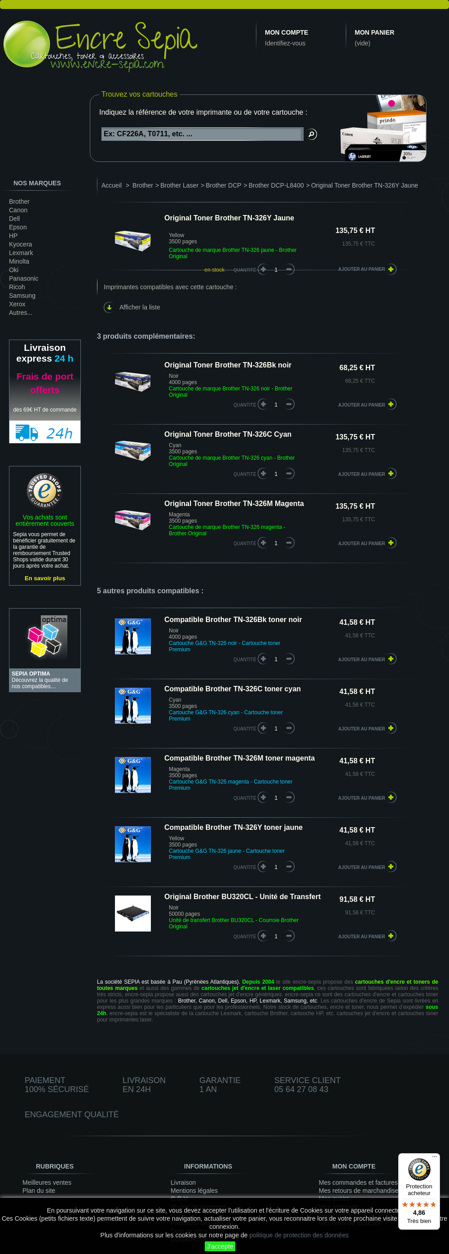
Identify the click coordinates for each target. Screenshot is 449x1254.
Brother (19, 201)
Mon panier (374, 32)
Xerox (17, 304)
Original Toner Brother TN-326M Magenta (234, 503)
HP (13, 235)
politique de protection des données (298, 1235)
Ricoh (17, 287)
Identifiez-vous (285, 43)
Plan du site (38, 1190)
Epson (18, 227)
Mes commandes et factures (358, 1182)
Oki (13, 269)
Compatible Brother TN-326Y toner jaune (233, 827)
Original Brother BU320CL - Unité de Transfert (242, 896)
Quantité (244, 270)
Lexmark (21, 252)
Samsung (22, 295)
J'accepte (220, 1246)
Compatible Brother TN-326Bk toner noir (233, 619)
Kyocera (20, 244)
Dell (14, 218)
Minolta (19, 261)
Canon (18, 210)
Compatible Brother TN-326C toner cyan (232, 689)
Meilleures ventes (46, 1182)
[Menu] (434, 1158)
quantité (244, 405)
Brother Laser (179, 185)
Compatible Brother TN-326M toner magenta (239, 758)
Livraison (183, 1182)
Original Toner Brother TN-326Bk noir (227, 365)
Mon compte (286, 32)
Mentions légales (194, 1190)
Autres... (20, 312)
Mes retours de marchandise (358, 1190)
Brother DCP (223, 185)
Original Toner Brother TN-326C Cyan (227, 434)
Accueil (111, 185)
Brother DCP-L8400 (276, 185)
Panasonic (23, 278)
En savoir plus (45, 578)
